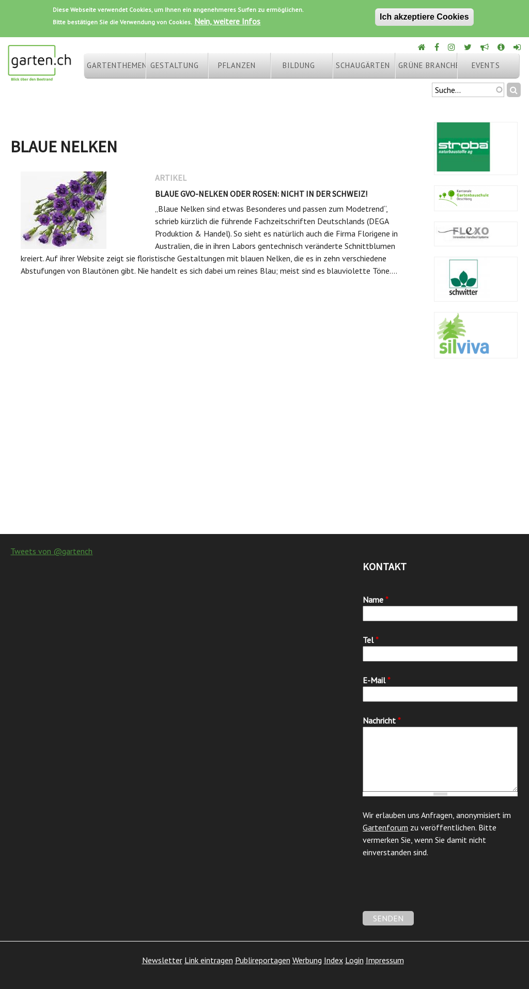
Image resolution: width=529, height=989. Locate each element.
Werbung (307, 960)
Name (375, 599)
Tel (371, 640)
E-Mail (377, 680)
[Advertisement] (264, 451)
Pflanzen (237, 65)
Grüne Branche (427, 65)
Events (486, 65)
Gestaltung (174, 65)
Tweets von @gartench (51, 551)
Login (354, 960)
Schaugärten (363, 65)
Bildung (299, 65)
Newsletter (162, 960)
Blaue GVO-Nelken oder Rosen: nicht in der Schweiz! (261, 194)
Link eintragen (208, 960)
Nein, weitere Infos (227, 21)
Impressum (385, 960)
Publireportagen (262, 960)
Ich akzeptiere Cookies (424, 16)
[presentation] (441, 891)
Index (333, 960)
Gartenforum (385, 827)
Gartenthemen (116, 65)
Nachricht (382, 720)
